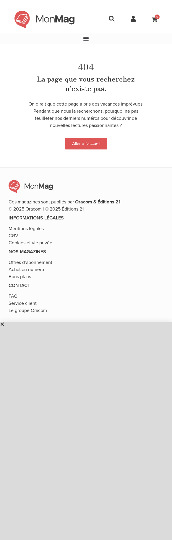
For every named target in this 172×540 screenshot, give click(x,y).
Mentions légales (26, 228)
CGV (13, 235)
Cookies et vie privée (30, 242)
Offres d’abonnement (30, 262)
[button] (86, 324)
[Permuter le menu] (86, 39)
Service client (23, 303)
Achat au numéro (26, 269)
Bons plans (20, 276)
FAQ (13, 296)
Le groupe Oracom (28, 310)
